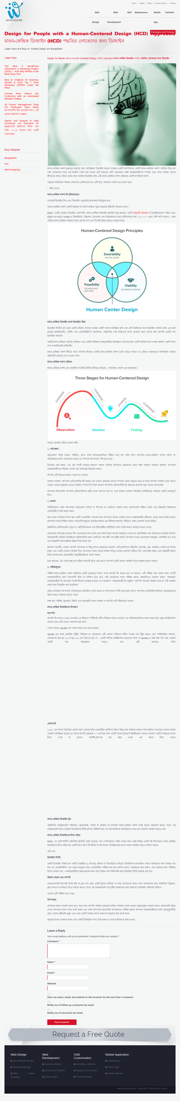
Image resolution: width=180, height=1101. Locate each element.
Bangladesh (10, 158)
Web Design (96, 12)
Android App (113, 1061)
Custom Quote (160, 3)
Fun (6, 163)
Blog (149, 3)
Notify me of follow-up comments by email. (70, 1005)
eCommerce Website (55, 1070)
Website (51, 983)
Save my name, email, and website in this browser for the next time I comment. (90, 997)
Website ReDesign (22, 1067)
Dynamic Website (53, 1064)
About (142, 3)
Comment (53, 941)
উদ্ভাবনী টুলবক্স (140, 213)
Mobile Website (115, 1073)
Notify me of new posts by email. (65, 1012)
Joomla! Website (84, 1077)
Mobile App (156, 12)
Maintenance (140, 12)
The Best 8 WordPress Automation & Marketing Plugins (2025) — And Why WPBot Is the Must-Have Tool (21, 70)
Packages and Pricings (163, 22)
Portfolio (169, 12)
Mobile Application (117, 1054)
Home (134, 3)
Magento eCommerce (86, 1070)
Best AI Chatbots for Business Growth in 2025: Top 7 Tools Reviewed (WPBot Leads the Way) (21, 83)
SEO (129, 12)
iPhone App (113, 1067)
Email (51, 972)
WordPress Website (85, 1064)
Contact (173, 3)
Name (51, 962)
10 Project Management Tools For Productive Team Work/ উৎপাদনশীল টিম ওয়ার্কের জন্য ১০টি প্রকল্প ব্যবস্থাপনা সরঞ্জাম (21, 109)
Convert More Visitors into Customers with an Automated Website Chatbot (21, 96)
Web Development (114, 12)
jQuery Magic (51, 1077)
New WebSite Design (23, 1061)
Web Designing (12, 169)
